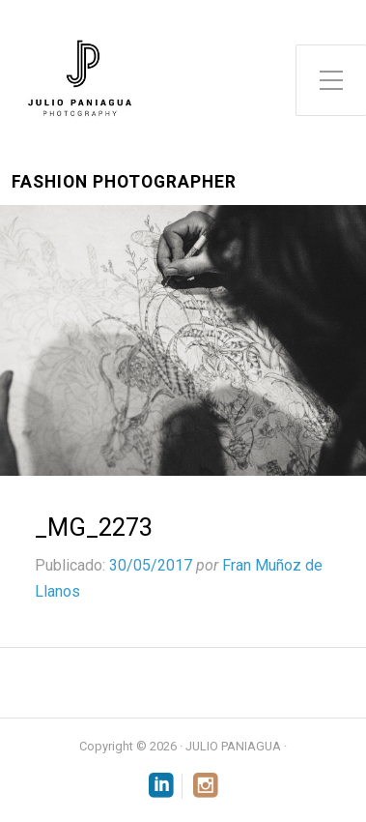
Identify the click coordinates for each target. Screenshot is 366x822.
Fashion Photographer (124, 182)
